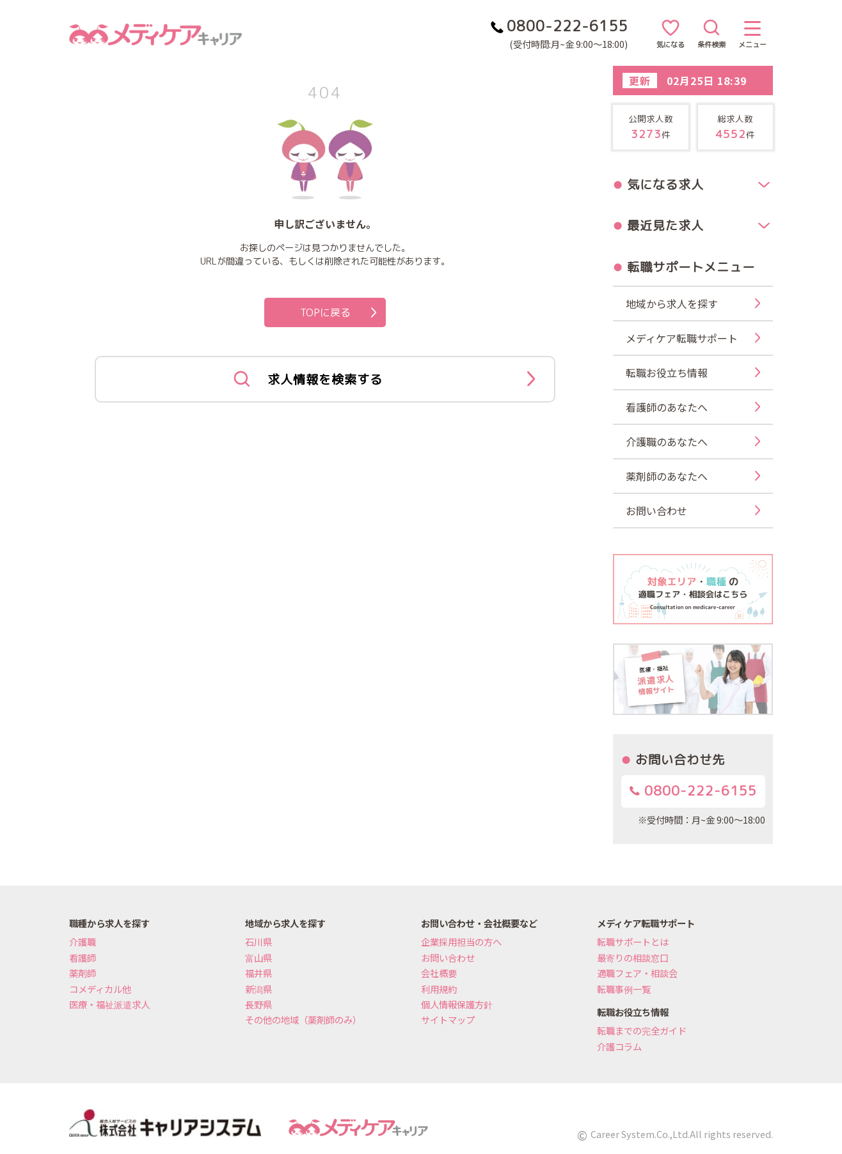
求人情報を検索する (384, 380)
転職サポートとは (633, 941)
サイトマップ (448, 1019)
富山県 (258, 957)
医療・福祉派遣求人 (109, 1004)
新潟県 (258, 989)
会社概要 (439, 973)
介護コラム (619, 1046)
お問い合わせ (448, 957)
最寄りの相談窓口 (633, 957)
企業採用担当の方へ (461, 941)
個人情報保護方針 (457, 1004)
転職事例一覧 (624, 989)
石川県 (258, 941)
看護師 (82, 957)
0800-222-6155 (693, 790)
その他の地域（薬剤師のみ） (303, 1019)
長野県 (258, 1004)
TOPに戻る (338, 312)
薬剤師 (82, 973)
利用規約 (439, 989)
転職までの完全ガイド (642, 1030)
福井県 (258, 973)
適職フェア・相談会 (637, 973)
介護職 (82, 941)
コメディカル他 (100, 989)
